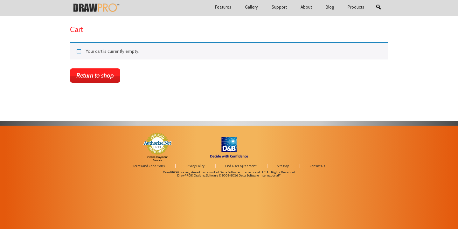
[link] (337, 141)
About (306, 7)
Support (279, 7)
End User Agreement (240, 166)
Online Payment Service (157, 159)
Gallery (251, 7)
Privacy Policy (195, 166)
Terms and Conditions (149, 166)
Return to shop (95, 75)
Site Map (283, 166)
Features (223, 7)
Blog (330, 7)
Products (356, 7)
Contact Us (317, 166)
